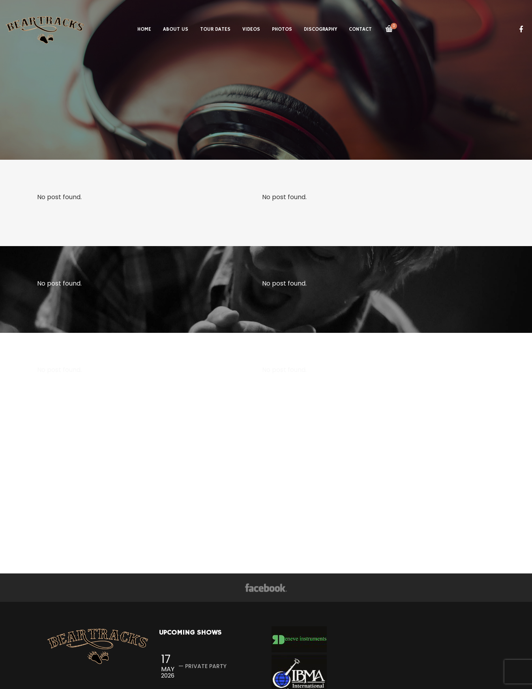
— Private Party (202, 666)
